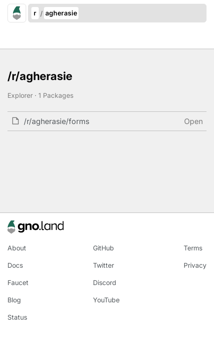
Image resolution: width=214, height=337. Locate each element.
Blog (14, 300)
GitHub (103, 248)
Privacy (195, 265)
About (16, 248)
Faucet (18, 282)
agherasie (61, 13)
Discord (104, 282)
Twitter (103, 265)
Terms (193, 248)
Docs (15, 265)
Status (17, 317)
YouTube (106, 300)
